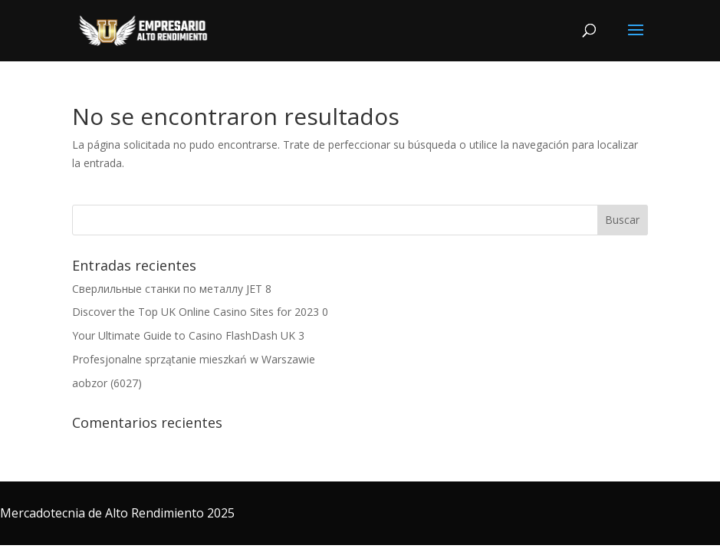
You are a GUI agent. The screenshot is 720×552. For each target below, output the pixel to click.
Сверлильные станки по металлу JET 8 (171, 288)
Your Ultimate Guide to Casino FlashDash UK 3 (188, 335)
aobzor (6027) (107, 383)
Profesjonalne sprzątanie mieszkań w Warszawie (193, 359)
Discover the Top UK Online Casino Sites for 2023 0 (200, 311)
